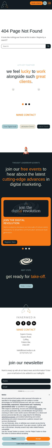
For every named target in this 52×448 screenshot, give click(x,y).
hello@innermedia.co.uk (26, 350)
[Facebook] (23, 323)
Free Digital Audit (10, 126)
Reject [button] (14, 439)
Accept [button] (38, 439)
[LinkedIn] (34, 323)
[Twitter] (18, 323)
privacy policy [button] (16, 400)
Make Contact (26, 286)
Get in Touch (43, 126)
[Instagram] (29, 323)
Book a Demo (36, 3)
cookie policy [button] (32, 407)
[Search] (23, 46)
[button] (45, 3)
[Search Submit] (48, 46)
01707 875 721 (26, 353)
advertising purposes (8, 417)
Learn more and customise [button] (26, 444)
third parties (38, 409)
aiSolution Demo (27, 126)
